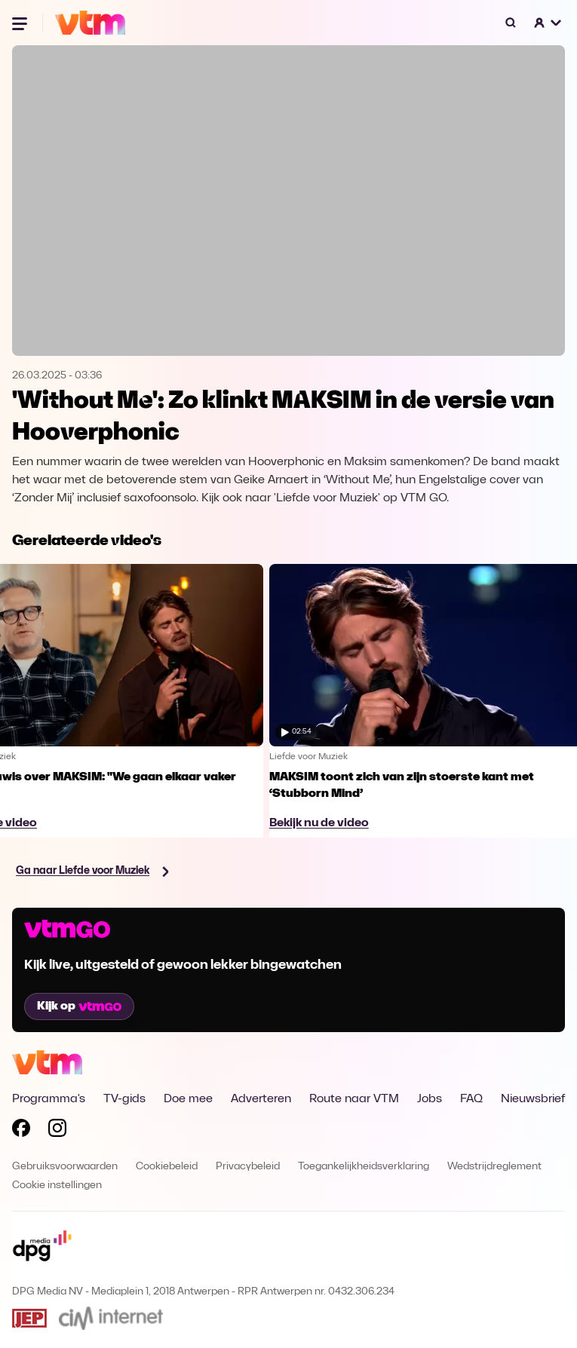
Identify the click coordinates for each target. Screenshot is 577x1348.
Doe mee (188, 1099)
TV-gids (124, 1099)
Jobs (429, 1099)
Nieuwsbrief (533, 1099)
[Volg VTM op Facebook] (21, 1131)
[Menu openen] (21, 23)
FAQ (471, 1099)
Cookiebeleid (167, 1166)
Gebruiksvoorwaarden (65, 1166)
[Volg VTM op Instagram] (57, 1131)
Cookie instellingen (57, 1185)
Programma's (48, 1099)
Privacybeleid (248, 1166)
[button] (548, 23)
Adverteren (261, 1099)
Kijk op (79, 1006)
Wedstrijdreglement (494, 1166)
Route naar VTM (354, 1099)
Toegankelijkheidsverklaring (363, 1166)
